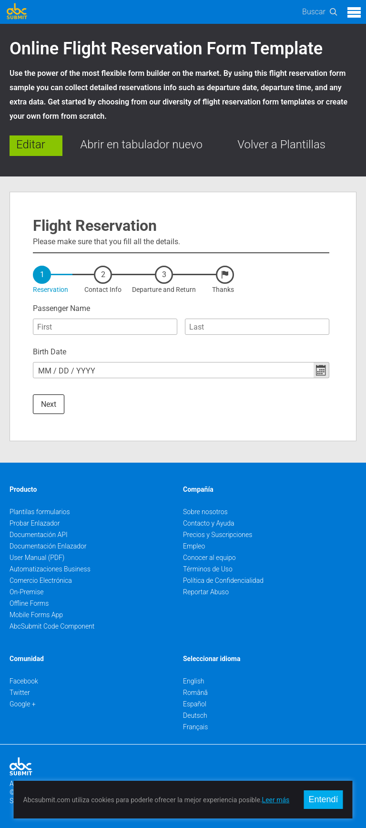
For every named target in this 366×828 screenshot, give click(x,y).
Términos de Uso (208, 569)
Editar (30, 144)
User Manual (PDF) (37, 557)
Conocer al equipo (209, 557)
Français (195, 727)
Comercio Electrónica (41, 580)
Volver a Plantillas (281, 144)
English (193, 681)
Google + (23, 704)
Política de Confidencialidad (223, 580)
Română (195, 692)
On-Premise (27, 592)
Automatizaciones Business (50, 569)
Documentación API (39, 534)
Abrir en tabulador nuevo (141, 144)
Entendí (323, 799)
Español (194, 704)
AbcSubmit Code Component (52, 626)
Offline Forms (29, 603)
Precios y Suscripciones (217, 534)
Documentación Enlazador (48, 546)
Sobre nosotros (205, 512)
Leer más (276, 800)
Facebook (24, 681)
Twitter (20, 692)
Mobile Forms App (36, 615)
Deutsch (195, 715)
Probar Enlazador (35, 523)
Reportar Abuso (206, 592)
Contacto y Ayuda (208, 523)
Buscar (313, 11)
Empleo (194, 546)
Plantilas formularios (40, 512)
